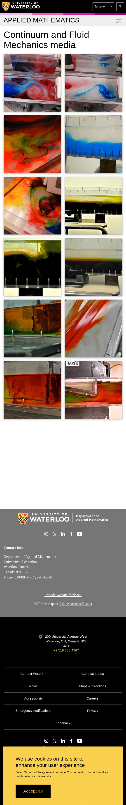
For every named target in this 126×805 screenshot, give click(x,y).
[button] (103, 6)
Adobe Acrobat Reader (75, 604)
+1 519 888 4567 (66, 650)
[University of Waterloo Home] (21, 6)
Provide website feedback (63, 595)
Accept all (33, 791)
